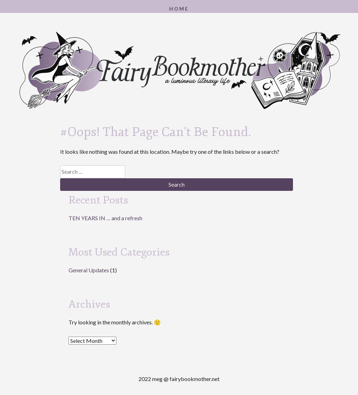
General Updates (89, 270)
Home (179, 9)
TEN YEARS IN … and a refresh (105, 218)
